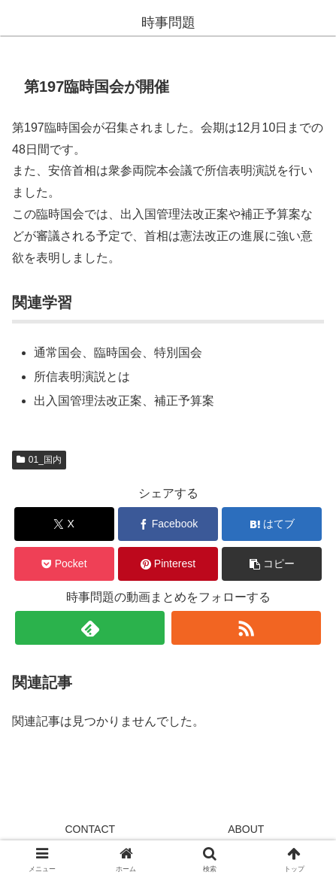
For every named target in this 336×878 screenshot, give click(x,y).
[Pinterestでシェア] (168, 564)
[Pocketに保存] (64, 564)
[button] (272, 564)
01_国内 (39, 459)
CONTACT (90, 829)
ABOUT (246, 829)
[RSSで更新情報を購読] (246, 628)
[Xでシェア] (64, 524)
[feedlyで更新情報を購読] (90, 628)
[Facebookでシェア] (168, 524)
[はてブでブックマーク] (272, 524)
